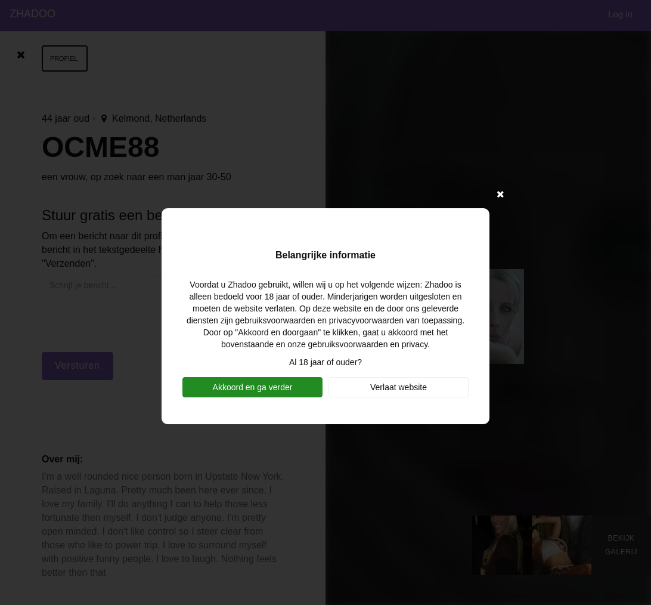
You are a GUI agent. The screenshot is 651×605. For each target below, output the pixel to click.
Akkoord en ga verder (253, 387)
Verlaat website (398, 387)
